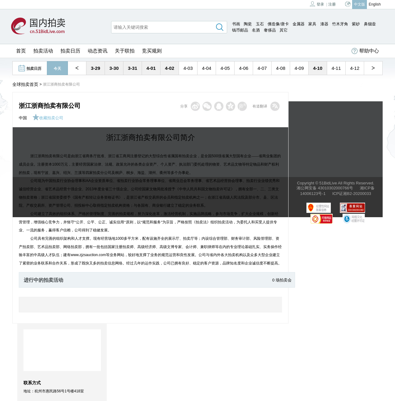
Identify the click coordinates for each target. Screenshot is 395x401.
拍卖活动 (43, 50)
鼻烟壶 (370, 24)
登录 (317, 3)
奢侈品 (270, 30)
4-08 (280, 68)
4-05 (225, 68)
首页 (21, 50)
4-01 (151, 68)
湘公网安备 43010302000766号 (325, 188)
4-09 (299, 68)
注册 (332, 4)
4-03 (188, 68)
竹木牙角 (340, 24)
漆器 (324, 24)
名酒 (256, 30)
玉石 (260, 24)
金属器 (299, 24)
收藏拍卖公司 (47, 118)
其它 (284, 30)
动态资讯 (97, 50)
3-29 (95, 68)
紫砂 (356, 24)
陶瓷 (248, 24)
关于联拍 (125, 50)
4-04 (206, 68)
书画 (236, 24)
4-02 (169, 68)
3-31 (132, 68)
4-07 (262, 68)
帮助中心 (365, 51)
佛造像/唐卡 (278, 24)
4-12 (354, 68)
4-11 (336, 68)
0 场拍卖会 (282, 280)
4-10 (317, 68)
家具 (312, 24)
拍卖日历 (70, 50)
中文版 (359, 4)
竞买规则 (152, 50)
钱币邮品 (240, 30)
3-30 (113, 68)
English (375, 4)
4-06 (243, 68)
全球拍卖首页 (25, 84)
